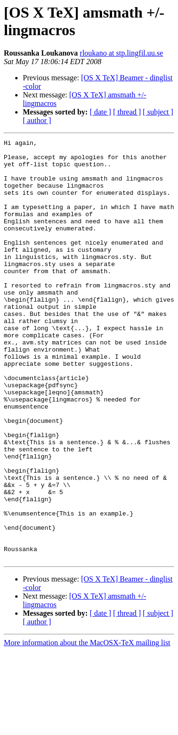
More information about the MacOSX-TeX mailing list (87, 727)
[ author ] (37, 120)
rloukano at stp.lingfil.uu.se (121, 53)
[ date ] (100, 112)
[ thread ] (127, 112)
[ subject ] (158, 112)
